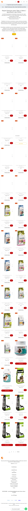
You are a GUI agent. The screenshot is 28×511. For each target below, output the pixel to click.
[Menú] (15, 2)
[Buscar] (21, 2)
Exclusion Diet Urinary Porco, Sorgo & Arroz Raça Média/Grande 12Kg (7, 138)
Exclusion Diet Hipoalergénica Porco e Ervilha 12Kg (21, 111)
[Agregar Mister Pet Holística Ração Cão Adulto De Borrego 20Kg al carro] (25, 417)
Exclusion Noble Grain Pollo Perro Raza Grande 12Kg (21, 275)
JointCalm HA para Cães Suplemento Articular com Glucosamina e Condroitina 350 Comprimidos (20, 358)
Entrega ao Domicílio (14, 478)
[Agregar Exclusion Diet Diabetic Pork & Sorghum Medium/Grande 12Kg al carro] (11, 88)
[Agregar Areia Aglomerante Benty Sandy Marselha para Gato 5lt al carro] (11, 61)
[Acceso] (24, 2)
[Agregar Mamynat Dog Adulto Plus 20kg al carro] (25, 390)
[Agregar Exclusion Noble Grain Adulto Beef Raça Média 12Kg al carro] (25, 198)
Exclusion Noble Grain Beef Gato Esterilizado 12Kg (7, 248)
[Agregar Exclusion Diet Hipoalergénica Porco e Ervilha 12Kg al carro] (25, 116)
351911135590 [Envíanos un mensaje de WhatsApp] (14, 472)
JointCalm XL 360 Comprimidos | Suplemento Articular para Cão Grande (7, 385)
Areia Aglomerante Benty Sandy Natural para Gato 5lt (21, 56)
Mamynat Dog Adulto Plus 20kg (21, 385)
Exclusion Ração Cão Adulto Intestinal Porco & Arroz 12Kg (7, 358)
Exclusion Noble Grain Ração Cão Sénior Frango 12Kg (21, 303)
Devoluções (14, 479)
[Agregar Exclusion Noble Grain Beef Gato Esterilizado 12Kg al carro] (11, 253)
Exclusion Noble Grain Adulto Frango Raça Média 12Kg (7, 220)
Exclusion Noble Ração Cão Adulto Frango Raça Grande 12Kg (7, 330)
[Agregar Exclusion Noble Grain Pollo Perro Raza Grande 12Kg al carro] (25, 280)
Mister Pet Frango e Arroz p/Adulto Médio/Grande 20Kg (7, 412)
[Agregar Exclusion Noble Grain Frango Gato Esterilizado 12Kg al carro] (11, 280)
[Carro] (26, 2)
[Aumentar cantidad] (8, 61)
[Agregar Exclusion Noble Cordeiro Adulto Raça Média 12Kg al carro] (25, 171)
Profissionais (14, 476)
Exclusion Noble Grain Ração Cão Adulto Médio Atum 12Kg (7, 303)
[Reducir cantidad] (2, 61)
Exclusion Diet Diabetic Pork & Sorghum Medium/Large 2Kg (21, 83)
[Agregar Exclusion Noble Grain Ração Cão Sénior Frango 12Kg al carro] (25, 308)
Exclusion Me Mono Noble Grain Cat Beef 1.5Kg (20, 138)
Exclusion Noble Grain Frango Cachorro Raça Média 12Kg (21, 248)
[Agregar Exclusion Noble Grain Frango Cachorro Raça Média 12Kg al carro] (25, 253)
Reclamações (14, 482)
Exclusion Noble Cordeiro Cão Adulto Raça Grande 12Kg (7, 193)
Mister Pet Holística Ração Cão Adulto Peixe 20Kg (21, 440)
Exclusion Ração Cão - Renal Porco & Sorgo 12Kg (21, 330)
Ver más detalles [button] (14, 495)
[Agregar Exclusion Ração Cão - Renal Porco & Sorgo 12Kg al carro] (25, 335)
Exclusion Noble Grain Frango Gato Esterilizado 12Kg (7, 275)
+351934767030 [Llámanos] (14, 470)
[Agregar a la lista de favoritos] (12, 45)
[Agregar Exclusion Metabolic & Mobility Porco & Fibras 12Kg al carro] (11, 171)
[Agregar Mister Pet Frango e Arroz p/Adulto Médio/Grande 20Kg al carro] (11, 417)
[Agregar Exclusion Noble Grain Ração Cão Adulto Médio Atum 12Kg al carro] (11, 308)
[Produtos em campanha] (18, 2)
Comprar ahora (7, 62)
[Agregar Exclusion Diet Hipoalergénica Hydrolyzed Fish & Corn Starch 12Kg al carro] (11, 116)
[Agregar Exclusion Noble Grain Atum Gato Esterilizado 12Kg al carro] (25, 226)
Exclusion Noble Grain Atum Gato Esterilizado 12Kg (20, 220)
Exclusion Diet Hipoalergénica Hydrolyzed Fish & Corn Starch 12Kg (7, 111)
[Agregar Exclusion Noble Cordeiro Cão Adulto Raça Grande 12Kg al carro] (11, 198)
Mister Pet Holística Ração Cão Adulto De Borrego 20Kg (21, 412)
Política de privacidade (14, 483)
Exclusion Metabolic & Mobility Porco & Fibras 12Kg (7, 165)
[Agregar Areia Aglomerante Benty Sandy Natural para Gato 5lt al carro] (25, 61)
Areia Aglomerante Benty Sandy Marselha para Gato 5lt (7, 56)
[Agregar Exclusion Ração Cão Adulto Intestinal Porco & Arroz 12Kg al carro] (11, 363)
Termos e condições (14, 486)
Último (18, 451)
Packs (14, 487)
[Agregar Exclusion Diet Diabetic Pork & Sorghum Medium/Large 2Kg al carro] (25, 88)
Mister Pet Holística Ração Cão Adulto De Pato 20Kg (7, 440)
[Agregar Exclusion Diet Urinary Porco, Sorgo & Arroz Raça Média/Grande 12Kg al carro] (11, 143)
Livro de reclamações (14, 485)
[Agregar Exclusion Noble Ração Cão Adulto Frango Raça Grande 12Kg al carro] (11, 335)
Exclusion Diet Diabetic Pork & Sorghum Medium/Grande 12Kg (7, 83)
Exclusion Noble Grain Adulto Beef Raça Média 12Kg (21, 193)
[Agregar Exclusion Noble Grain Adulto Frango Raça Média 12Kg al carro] (11, 226)
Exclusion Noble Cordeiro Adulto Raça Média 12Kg (21, 165)
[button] (14, 34)
